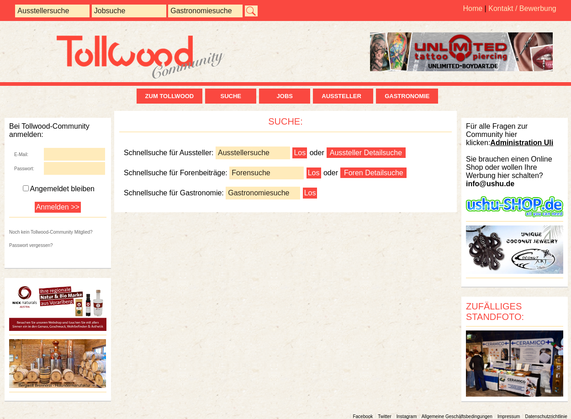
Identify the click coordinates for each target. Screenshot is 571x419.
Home (472, 8)
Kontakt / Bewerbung (522, 8)
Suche (230, 96)
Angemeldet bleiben (59, 189)
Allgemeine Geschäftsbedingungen (457, 416)
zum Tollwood (169, 96)
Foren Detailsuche (373, 173)
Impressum (508, 416)
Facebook (363, 416)
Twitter (384, 416)
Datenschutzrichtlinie (546, 416)
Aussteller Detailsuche (366, 153)
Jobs (285, 96)
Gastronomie (407, 96)
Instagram (407, 416)
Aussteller (343, 96)
